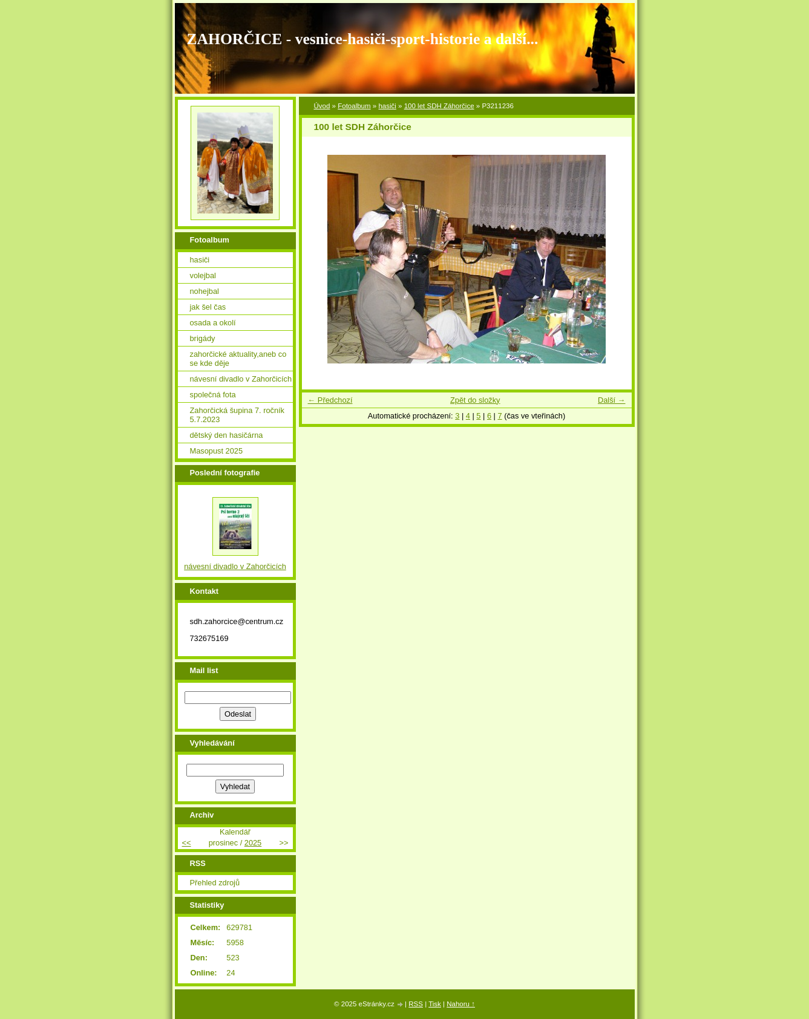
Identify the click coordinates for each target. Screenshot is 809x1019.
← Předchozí (330, 400)
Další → (612, 400)
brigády (202, 338)
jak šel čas (208, 306)
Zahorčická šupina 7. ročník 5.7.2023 (237, 415)
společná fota (213, 394)
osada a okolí (213, 322)
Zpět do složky (475, 400)
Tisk (434, 1004)
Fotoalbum (354, 105)
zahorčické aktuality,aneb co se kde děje (238, 359)
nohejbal (204, 291)
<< (186, 842)
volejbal (203, 275)
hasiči (387, 105)
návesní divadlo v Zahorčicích (241, 378)
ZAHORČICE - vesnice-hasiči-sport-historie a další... (363, 39)
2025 (252, 842)
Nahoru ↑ (461, 1004)
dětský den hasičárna (226, 435)
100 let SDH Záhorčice (439, 105)
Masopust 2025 (216, 450)
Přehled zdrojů (215, 882)
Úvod (322, 105)
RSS (415, 1004)
